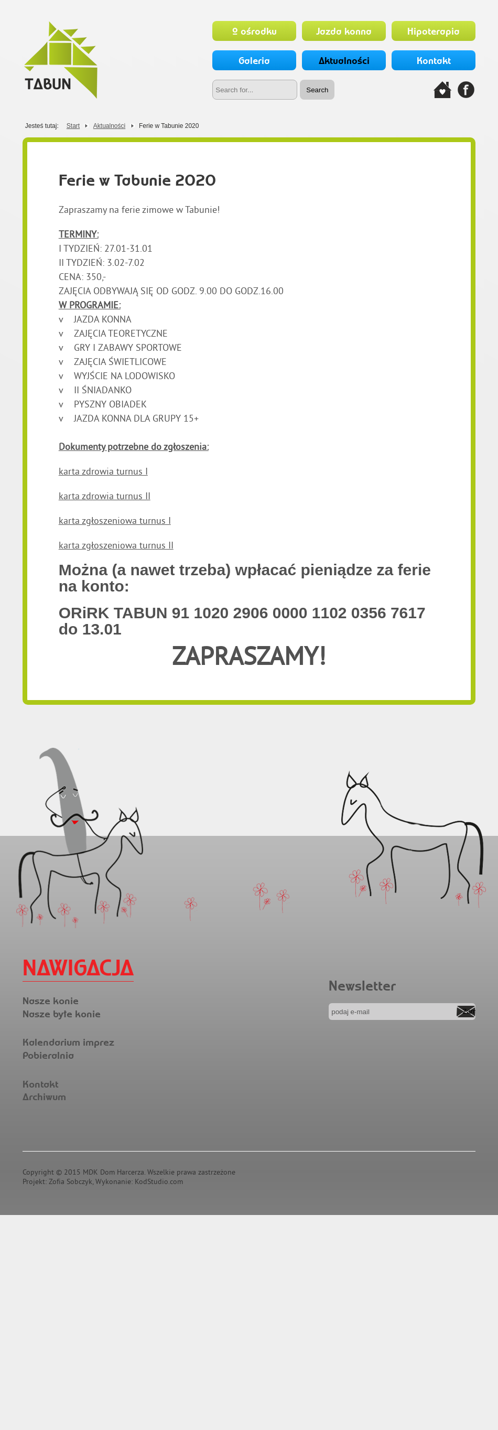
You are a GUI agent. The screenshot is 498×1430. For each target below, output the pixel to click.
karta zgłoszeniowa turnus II (116, 545)
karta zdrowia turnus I (103, 471)
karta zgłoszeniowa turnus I (115, 520)
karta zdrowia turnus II (104, 496)
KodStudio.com (159, 1181)
